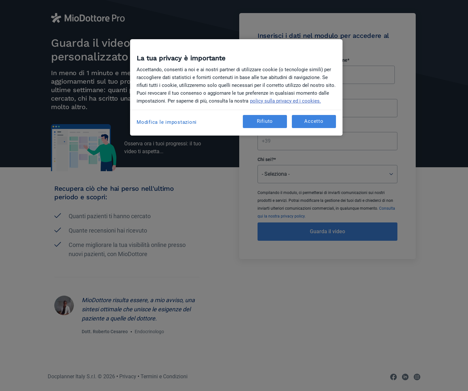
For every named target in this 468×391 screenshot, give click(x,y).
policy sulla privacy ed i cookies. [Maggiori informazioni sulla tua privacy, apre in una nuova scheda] (285, 101)
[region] (236, 87)
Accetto (313, 121)
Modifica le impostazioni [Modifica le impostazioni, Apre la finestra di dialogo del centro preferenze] (167, 122)
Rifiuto (265, 121)
